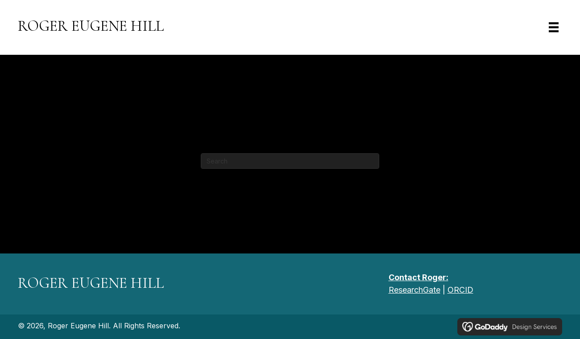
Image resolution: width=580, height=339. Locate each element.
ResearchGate (414, 289)
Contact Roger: (418, 277)
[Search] (290, 161)
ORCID (460, 289)
